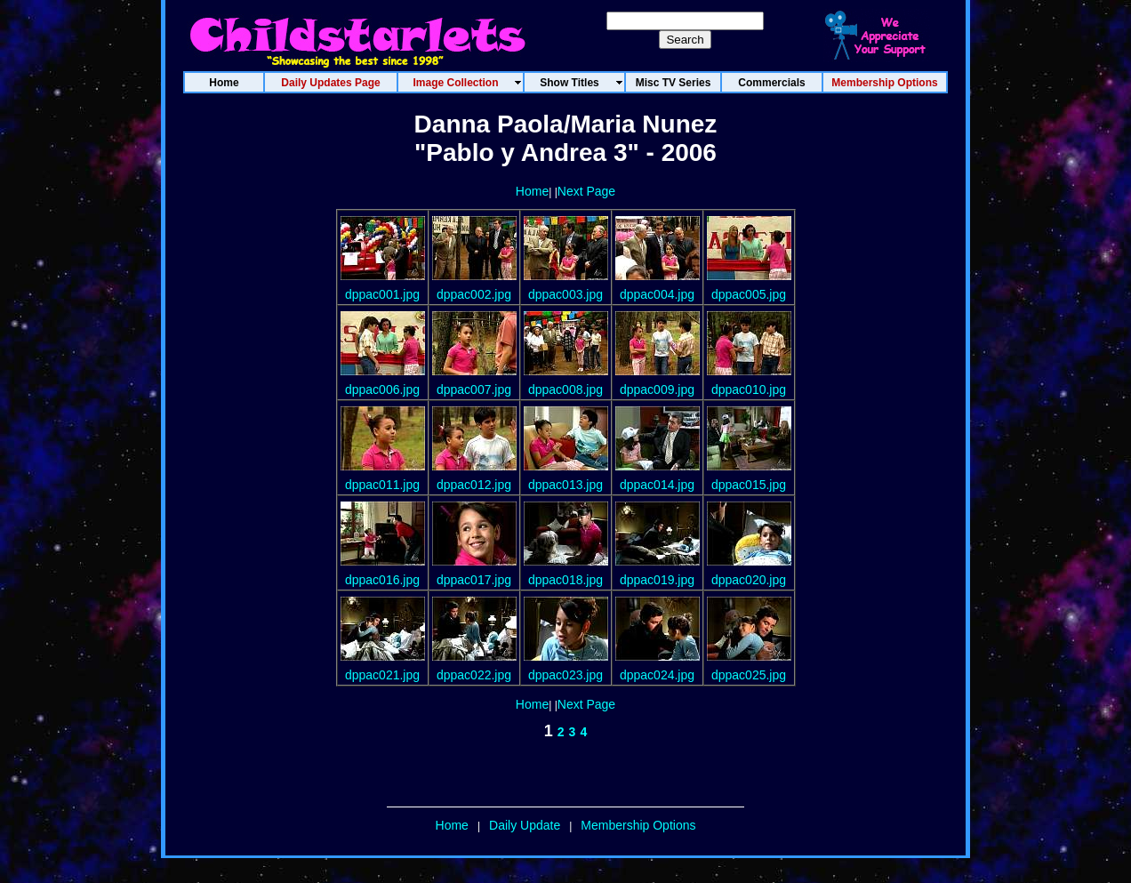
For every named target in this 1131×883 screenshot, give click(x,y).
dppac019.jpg (657, 580)
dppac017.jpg (474, 580)
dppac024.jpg (657, 675)
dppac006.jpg (382, 389)
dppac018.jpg (565, 580)
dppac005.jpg (748, 294)
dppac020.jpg (748, 580)
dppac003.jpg (565, 294)
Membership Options (638, 825)
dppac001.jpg (382, 294)
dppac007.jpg (474, 389)
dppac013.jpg (565, 485)
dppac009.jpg (657, 389)
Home (532, 191)
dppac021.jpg (382, 675)
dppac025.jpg (748, 675)
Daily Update (524, 825)
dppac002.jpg (474, 294)
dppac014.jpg (657, 485)
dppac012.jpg (474, 485)
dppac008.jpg (565, 389)
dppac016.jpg (382, 580)
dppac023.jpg (565, 675)
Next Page (586, 191)
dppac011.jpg (382, 485)
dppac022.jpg (474, 675)
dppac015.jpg (748, 485)
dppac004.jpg (657, 294)
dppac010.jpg (748, 389)
